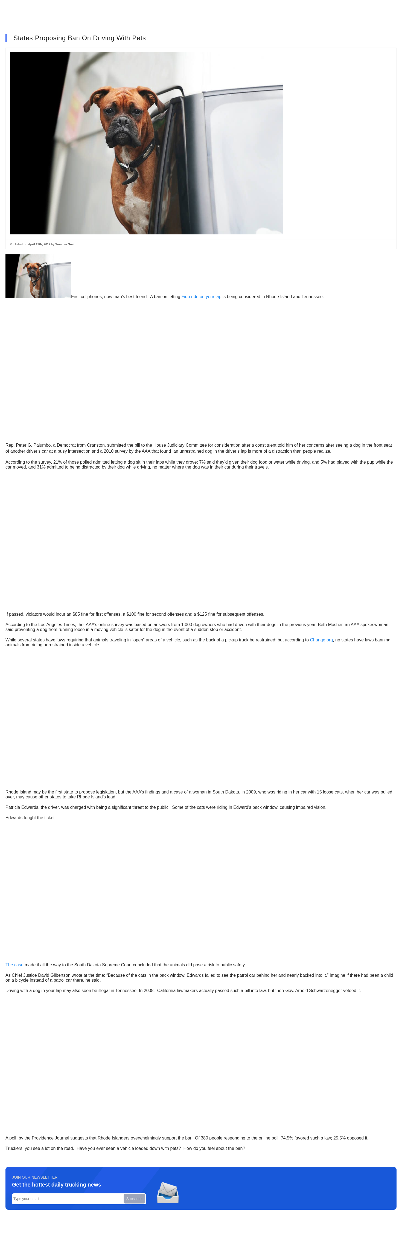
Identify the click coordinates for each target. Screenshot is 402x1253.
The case (14, 965)
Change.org (321, 640)
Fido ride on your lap (202, 296)
